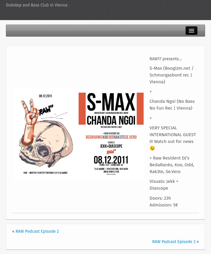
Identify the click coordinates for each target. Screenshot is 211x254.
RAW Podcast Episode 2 (37, 231)
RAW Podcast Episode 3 (173, 241)
